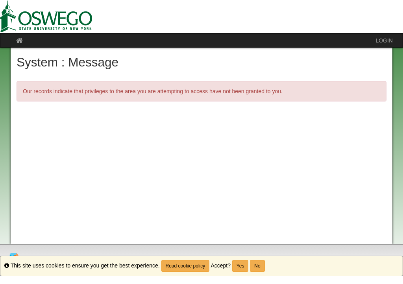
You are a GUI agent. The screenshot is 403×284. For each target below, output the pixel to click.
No (257, 266)
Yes (240, 266)
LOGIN (384, 40)
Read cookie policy (185, 266)
